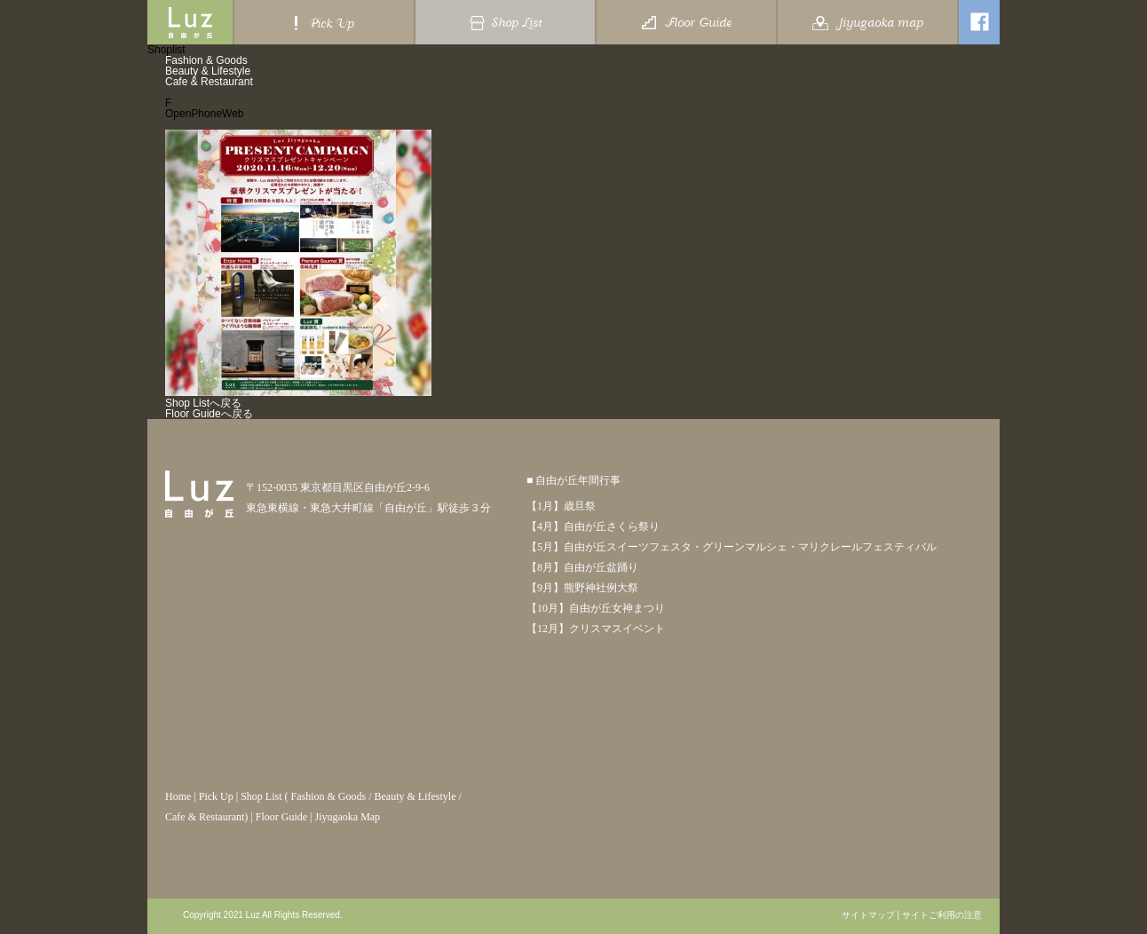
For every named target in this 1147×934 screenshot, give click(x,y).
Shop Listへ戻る (203, 403)
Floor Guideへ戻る (209, 414)
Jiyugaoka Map (347, 817)
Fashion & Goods (206, 60)
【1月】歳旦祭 (561, 506)
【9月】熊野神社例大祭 (582, 588)
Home (178, 796)
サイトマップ (868, 915)
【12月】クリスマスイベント (595, 628)
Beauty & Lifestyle (207, 71)
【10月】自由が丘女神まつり (595, 608)
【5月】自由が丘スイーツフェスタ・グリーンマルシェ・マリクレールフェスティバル (731, 547)
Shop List (261, 796)
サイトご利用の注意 (942, 915)
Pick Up (216, 796)
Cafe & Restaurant (209, 81)
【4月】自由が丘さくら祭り (593, 526)
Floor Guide (281, 817)
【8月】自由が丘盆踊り (582, 567)
